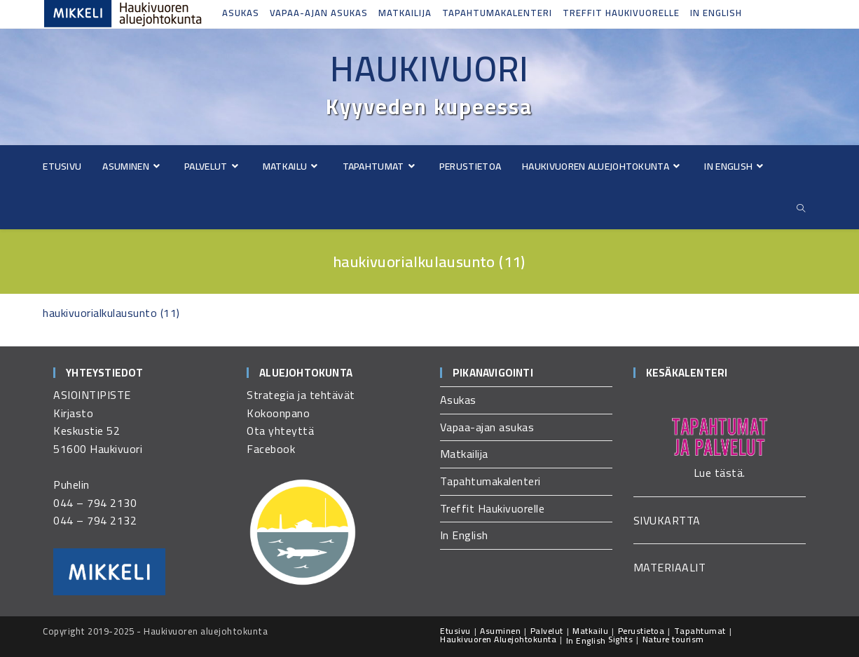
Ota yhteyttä (280, 430)
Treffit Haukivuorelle (621, 12)
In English (716, 12)
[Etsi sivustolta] (801, 208)
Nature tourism (673, 639)
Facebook (271, 448)
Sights (620, 639)
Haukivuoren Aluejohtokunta (498, 639)
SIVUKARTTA (667, 520)
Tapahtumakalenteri (497, 12)
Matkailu (590, 631)
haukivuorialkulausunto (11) (111, 312)
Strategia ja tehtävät (301, 394)
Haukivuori (429, 69)
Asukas (240, 12)
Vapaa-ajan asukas (319, 12)
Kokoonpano (278, 413)
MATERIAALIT (669, 567)
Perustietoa (641, 631)
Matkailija (405, 12)
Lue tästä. (719, 472)
